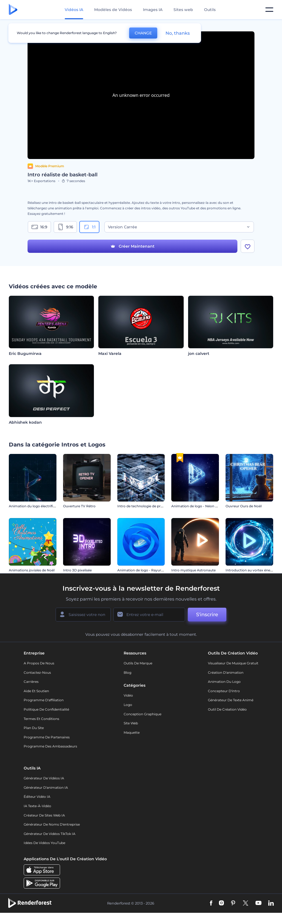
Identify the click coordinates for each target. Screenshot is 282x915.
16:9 (39, 227)
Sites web (183, 9)
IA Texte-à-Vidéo (37, 806)
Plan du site (34, 728)
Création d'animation (225, 672)
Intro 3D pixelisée (77, 570)
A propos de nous (39, 663)
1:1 (89, 227)
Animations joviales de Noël (32, 570)
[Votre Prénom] (83, 614)
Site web (131, 723)
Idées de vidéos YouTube (44, 843)
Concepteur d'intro (224, 691)
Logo (128, 705)
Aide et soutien (36, 691)
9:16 (65, 227)
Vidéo (128, 695)
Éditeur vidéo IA (37, 797)
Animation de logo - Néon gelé (196, 506)
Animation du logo (224, 682)
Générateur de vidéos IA (44, 778)
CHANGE (143, 33)
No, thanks (178, 33)
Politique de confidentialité (46, 709)
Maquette (132, 732)
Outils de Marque (138, 663)
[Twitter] (245, 903)
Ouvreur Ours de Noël (244, 506)
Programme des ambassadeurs (50, 746)
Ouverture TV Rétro (79, 506)
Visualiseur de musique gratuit (233, 663)
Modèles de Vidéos (113, 9)
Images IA (152, 9)
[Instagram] (221, 903)
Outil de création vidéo (227, 709)
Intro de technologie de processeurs (147, 506)
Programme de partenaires (47, 737)
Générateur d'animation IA (46, 787)
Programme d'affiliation (44, 700)
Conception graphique (142, 714)
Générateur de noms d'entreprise (52, 824)
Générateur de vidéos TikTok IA (49, 834)
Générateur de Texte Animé (230, 700)
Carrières (31, 682)
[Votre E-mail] (149, 614)
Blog (127, 672)
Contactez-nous (37, 672)
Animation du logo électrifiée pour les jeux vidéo (49, 506)
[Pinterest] (233, 903)
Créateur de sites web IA (44, 815)
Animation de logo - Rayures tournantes (150, 570)
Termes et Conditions (41, 719)
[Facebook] (211, 903)
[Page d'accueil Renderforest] (13, 10)
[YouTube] (258, 903)
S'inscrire (207, 615)
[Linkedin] (271, 903)
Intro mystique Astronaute (193, 570)
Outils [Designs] (210, 9)
